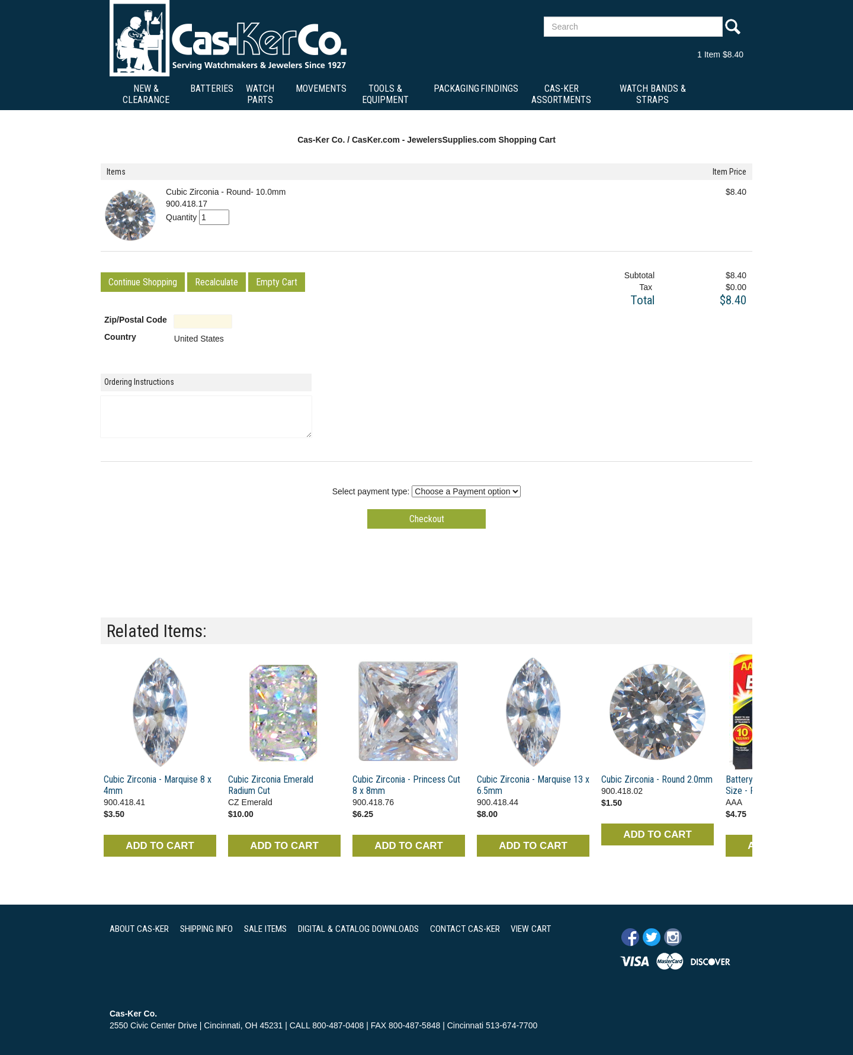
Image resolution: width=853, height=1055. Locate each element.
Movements (321, 88)
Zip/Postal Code (135, 319)
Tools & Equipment (385, 94)
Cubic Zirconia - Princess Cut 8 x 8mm (406, 785)
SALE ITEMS (265, 929)
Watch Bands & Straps (653, 94)
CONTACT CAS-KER (465, 929)
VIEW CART (531, 929)
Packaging (456, 88)
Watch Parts (260, 94)
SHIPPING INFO (206, 929)
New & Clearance (146, 94)
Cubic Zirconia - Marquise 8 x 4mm (157, 785)
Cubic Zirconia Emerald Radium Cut (270, 785)
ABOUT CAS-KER (139, 929)
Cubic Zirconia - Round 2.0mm (657, 779)
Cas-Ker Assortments (561, 94)
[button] (143, 282)
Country (120, 337)
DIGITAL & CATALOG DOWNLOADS (358, 929)
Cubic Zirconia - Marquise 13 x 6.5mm (533, 785)
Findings (499, 88)
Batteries (211, 88)
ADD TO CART (160, 845)
